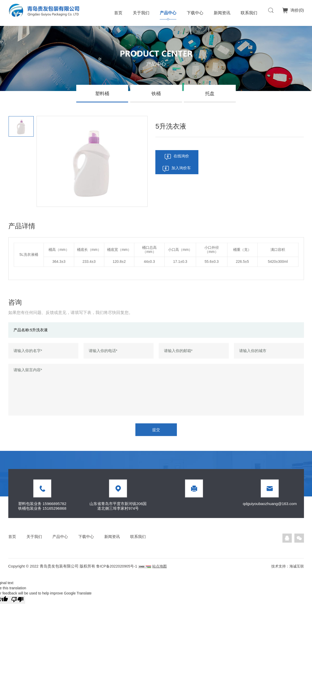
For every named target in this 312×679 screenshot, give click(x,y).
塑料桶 (102, 93)
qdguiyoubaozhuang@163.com (270, 506)
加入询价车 (183, 169)
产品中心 (168, 13)
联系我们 (249, 13)
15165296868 (54, 511)
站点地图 (162, 569)
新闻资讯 (222, 13)
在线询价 (183, 156)
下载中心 (195, 13)
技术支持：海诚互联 (286, 569)
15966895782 (54, 506)
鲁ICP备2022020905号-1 (118, 569)
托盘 (209, 93)
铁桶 (156, 93)
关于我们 (141, 13)
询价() (296, 13)
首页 (118, 13)
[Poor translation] (17, 603)
